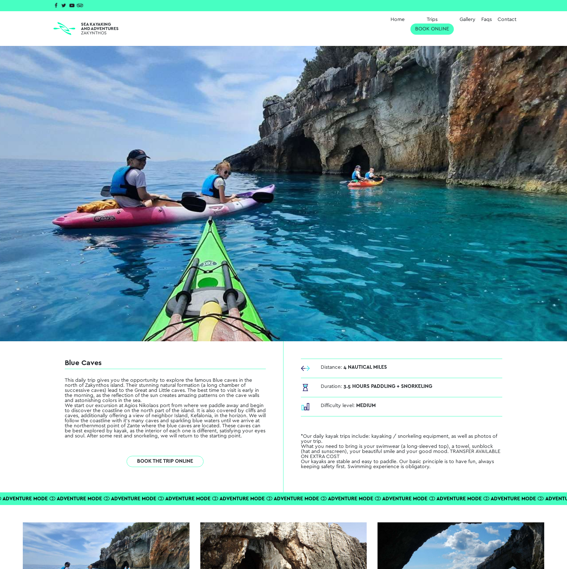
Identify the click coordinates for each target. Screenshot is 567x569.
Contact (507, 19)
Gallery (468, 19)
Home (398, 19)
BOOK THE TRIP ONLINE (165, 461)
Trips (432, 26)
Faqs (486, 19)
